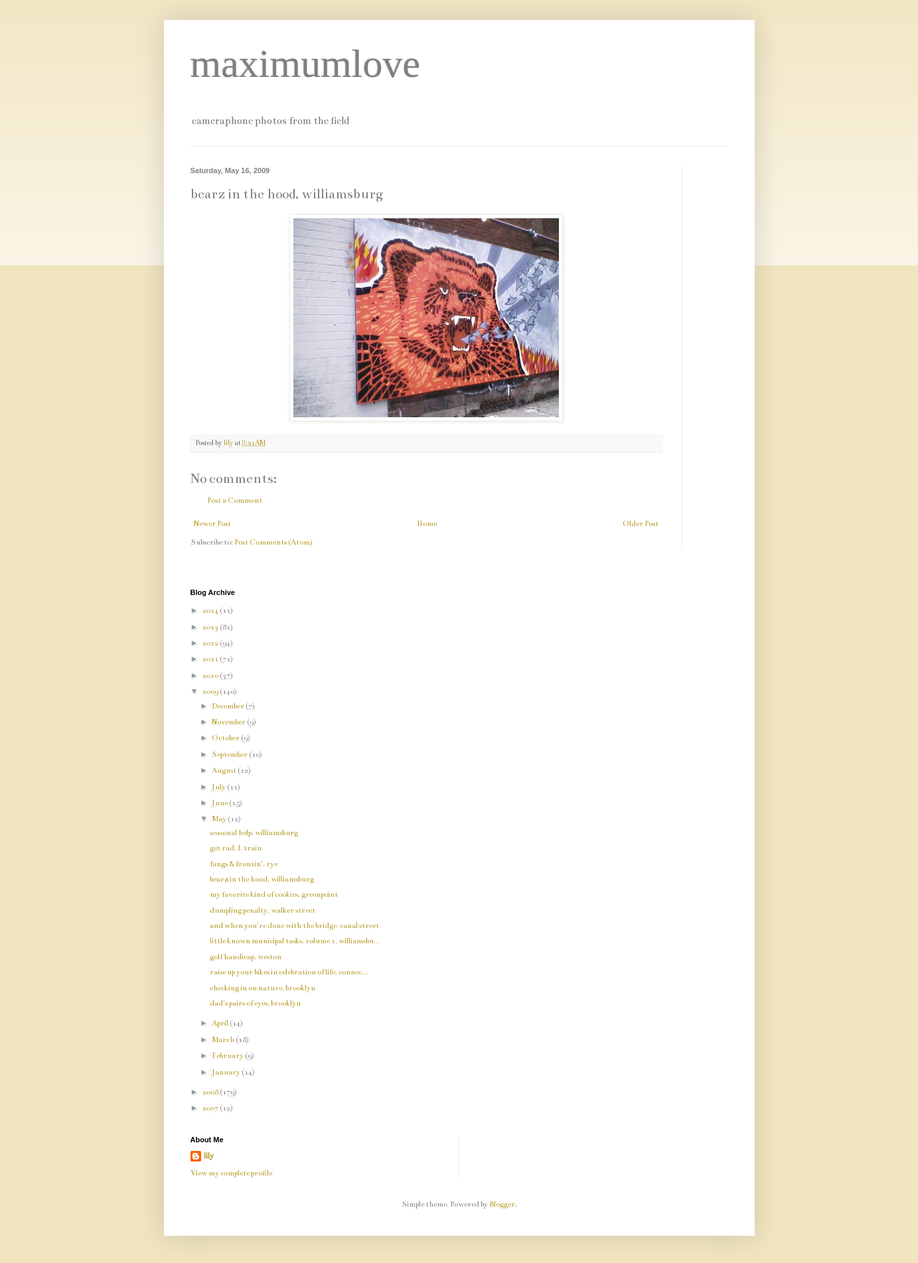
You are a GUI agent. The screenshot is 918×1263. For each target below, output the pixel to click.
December (229, 706)
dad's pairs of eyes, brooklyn (255, 1003)
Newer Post (212, 523)
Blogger (502, 1204)
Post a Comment (234, 500)
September (230, 754)
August (225, 770)
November (229, 722)
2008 (211, 1092)
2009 (211, 691)
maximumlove (306, 64)
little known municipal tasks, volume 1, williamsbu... (295, 941)
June (220, 803)
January (227, 1072)
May (220, 819)
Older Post (640, 523)
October (226, 738)
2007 (211, 1108)
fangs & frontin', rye (243, 864)
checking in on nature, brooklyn (262, 988)
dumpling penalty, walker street (262, 910)
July (219, 787)
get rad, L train (236, 848)
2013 (211, 627)
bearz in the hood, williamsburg (262, 879)
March (224, 1039)
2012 (211, 643)
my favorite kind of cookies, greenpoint (274, 894)
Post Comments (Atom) (273, 542)
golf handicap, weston (245, 957)
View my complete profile (231, 1173)
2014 (211, 610)
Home (427, 523)
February (228, 1055)
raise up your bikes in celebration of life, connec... (289, 972)
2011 (211, 659)
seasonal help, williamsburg (254, 833)
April (221, 1023)
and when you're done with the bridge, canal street (294, 925)
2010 (211, 675)
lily (209, 1156)
